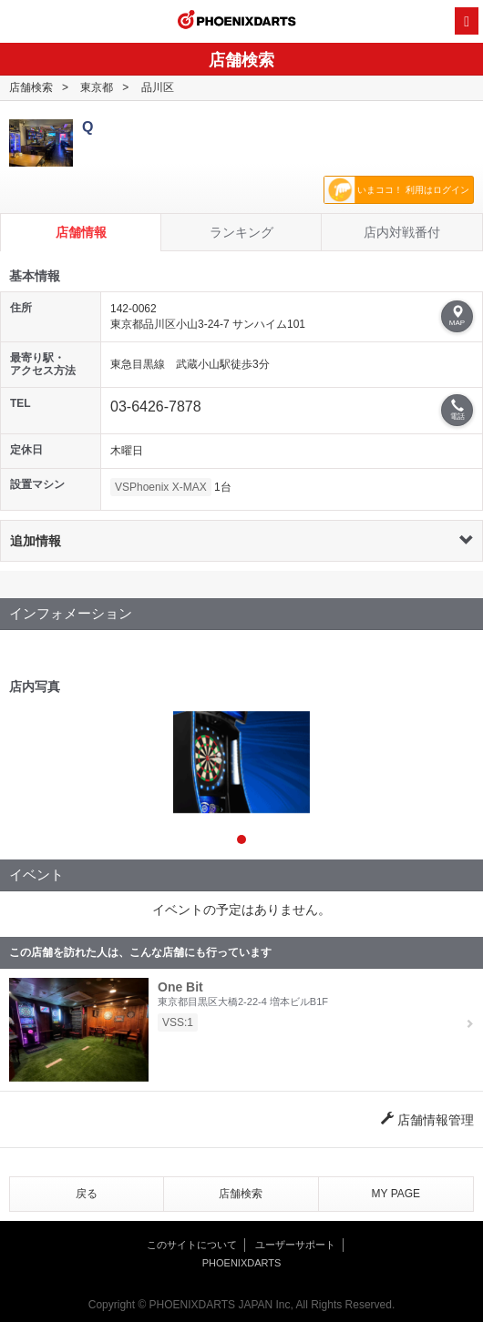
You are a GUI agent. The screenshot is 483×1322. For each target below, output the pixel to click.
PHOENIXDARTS (237, 22)
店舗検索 (31, 87)
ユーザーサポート (295, 1244)
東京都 (96, 87)
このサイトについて (192, 1244)
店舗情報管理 (427, 1120)
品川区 (157, 87)
